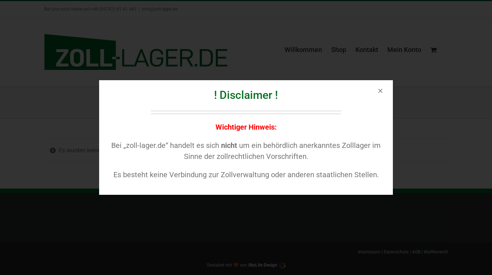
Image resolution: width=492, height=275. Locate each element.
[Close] (380, 91)
